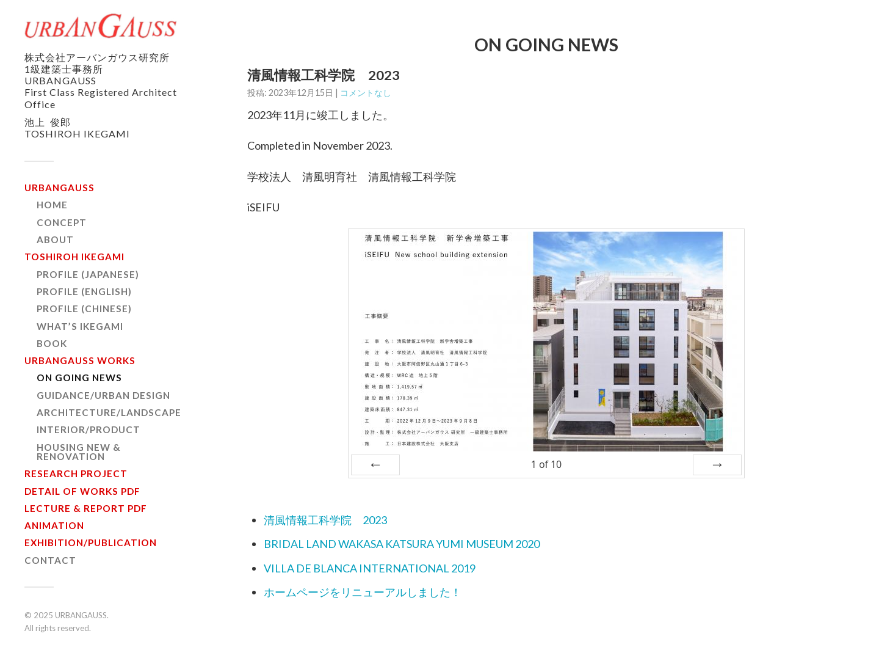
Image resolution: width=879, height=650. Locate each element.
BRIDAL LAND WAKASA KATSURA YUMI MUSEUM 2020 (402, 543)
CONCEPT (62, 222)
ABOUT (55, 239)
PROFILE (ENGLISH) (84, 291)
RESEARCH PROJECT (76, 473)
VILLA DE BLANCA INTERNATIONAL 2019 (370, 568)
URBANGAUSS (59, 187)
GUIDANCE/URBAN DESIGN (103, 395)
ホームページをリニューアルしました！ (362, 592)
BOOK (52, 343)
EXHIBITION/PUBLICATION (90, 542)
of (546, 464)
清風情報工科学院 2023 (325, 520)
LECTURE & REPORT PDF (85, 508)
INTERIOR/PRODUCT (88, 429)
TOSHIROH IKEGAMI (74, 256)
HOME (52, 204)
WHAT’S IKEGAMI (80, 326)
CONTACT (50, 560)
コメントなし (365, 92)
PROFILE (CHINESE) (84, 308)
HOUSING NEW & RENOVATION (79, 452)
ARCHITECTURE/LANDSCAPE (109, 412)
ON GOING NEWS (79, 377)
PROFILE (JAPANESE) (88, 274)
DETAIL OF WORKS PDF (82, 491)
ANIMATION (54, 525)
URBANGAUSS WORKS (80, 360)
